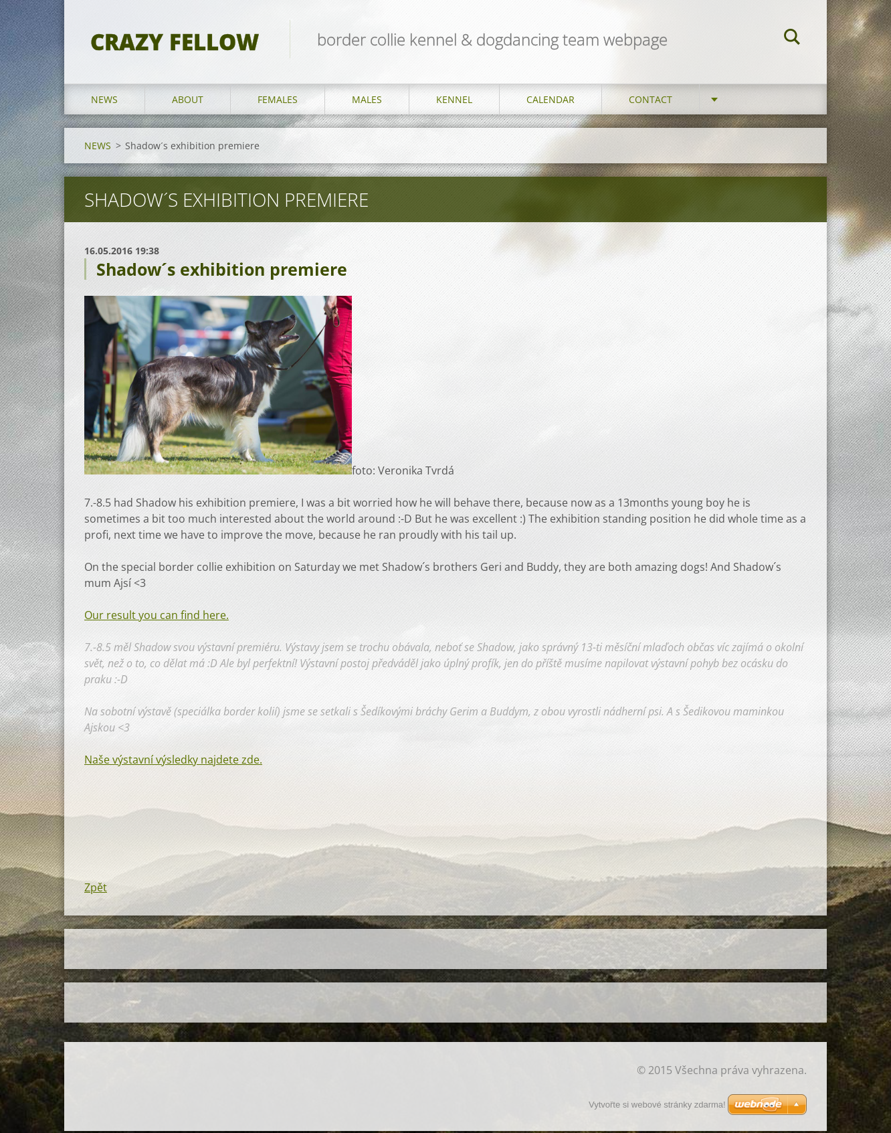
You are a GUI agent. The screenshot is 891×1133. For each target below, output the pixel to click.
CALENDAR (550, 101)
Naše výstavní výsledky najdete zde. (173, 761)
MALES (367, 101)
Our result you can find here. (156, 617)
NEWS (104, 101)
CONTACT (650, 101)
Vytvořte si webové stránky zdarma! (657, 1105)
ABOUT (187, 101)
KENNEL (454, 101)
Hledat (792, 39)
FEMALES (278, 101)
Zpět (95, 889)
